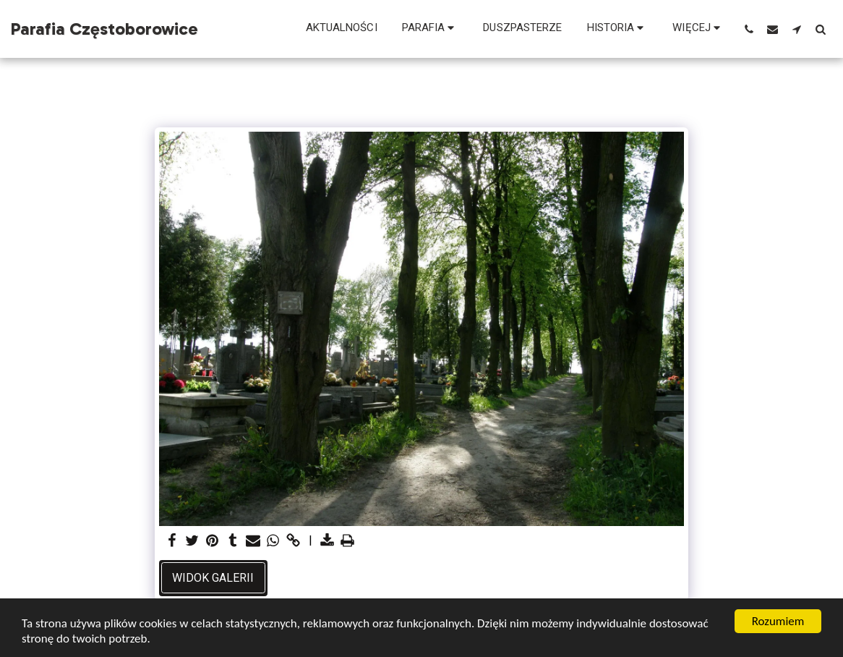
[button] (430, 29)
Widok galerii (213, 578)
